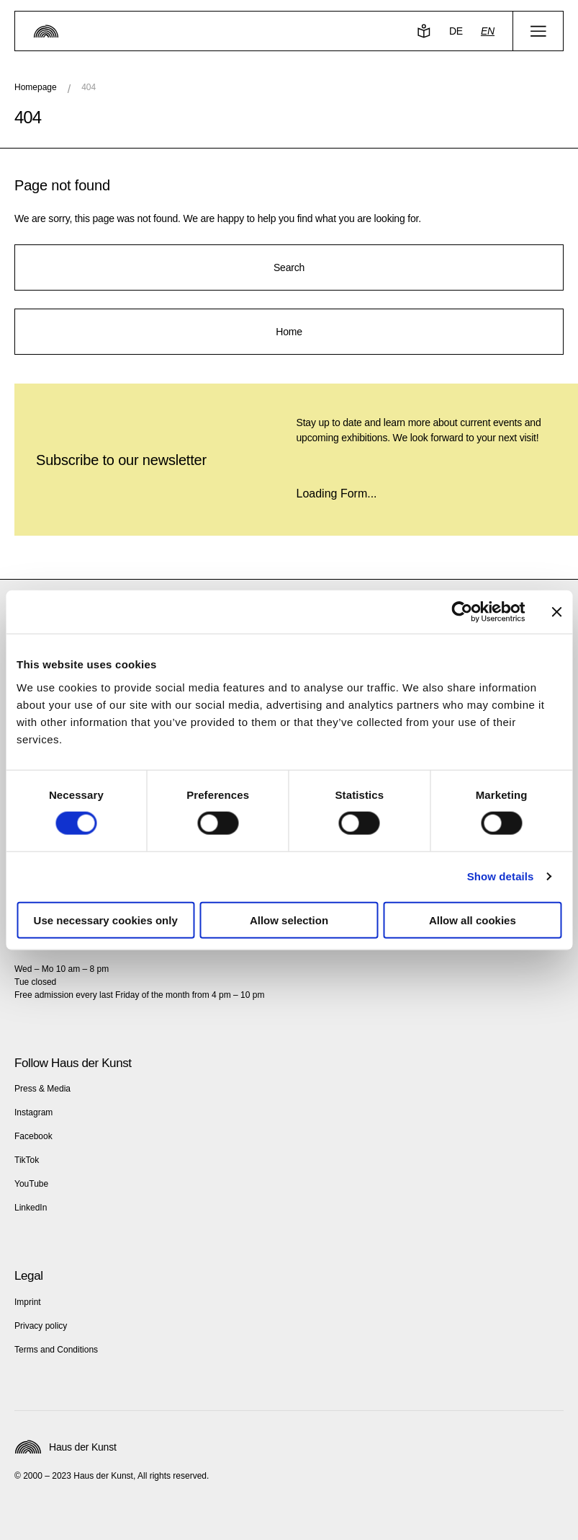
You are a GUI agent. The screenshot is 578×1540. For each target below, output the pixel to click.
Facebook (33, 1136)
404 (88, 87)
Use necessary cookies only (106, 919)
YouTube (31, 1184)
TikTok (26, 1160)
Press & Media (42, 1089)
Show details (500, 876)
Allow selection (289, 919)
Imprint (27, 1302)
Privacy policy (40, 1326)
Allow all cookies (472, 919)
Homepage (35, 87)
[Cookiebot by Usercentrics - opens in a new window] (462, 612)
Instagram (33, 1112)
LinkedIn (30, 1208)
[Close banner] (556, 612)
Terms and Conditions (56, 1350)
